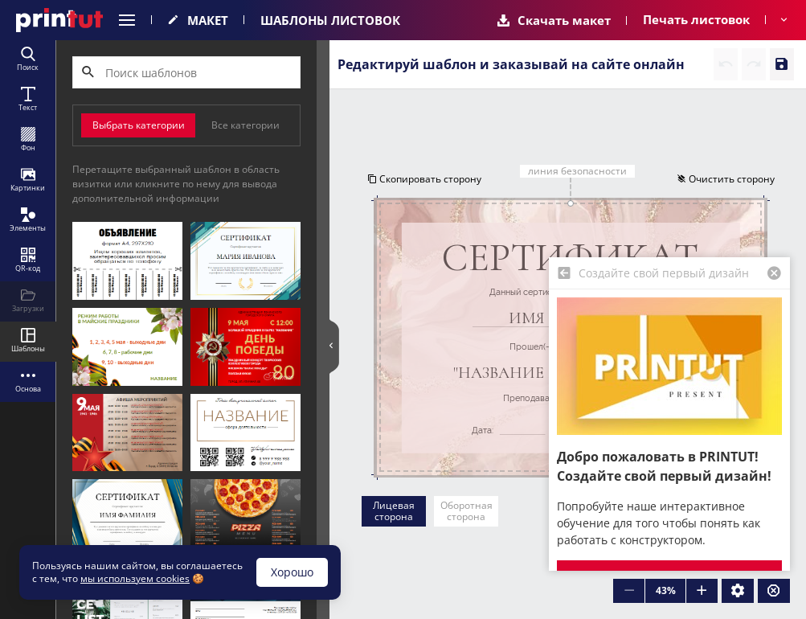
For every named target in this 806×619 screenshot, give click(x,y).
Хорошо (292, 572)
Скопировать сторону (423, 179)
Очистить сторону (726, 179)
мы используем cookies (135, 578)
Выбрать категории (138, 125)
